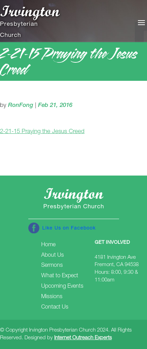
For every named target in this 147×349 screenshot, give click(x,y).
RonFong (20, 106)
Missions (52, 297)
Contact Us (54, 307)
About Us (52, 255)
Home (48, 245)
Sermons (52, 266)
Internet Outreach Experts (83, 338)
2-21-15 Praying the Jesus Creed (42, 132)
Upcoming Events (62, 286)
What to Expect (59, 276)
